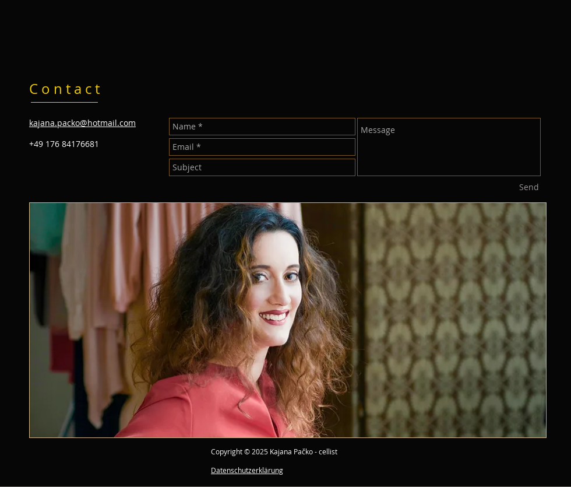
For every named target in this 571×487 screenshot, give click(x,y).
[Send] (529, 187)
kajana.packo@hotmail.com (82, 122)
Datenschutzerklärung (247, 470)
